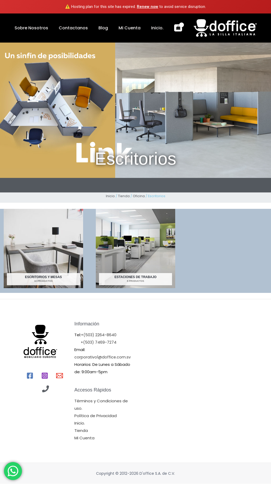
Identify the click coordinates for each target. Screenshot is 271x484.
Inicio (110, 196)
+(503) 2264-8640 (99, 335)
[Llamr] (45, 389)
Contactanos (65, 28)
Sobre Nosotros (29, 28)
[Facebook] (30, 375)
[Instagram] (44, 375)
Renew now (147, 6)
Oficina (139, 196)
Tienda (124, 196)
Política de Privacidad (95, 416)
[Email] (59, 375)
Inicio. (133, 28)
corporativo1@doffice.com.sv (103, 357)
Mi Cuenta (111, 28)
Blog (90, 28)
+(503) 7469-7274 (99, 342)
